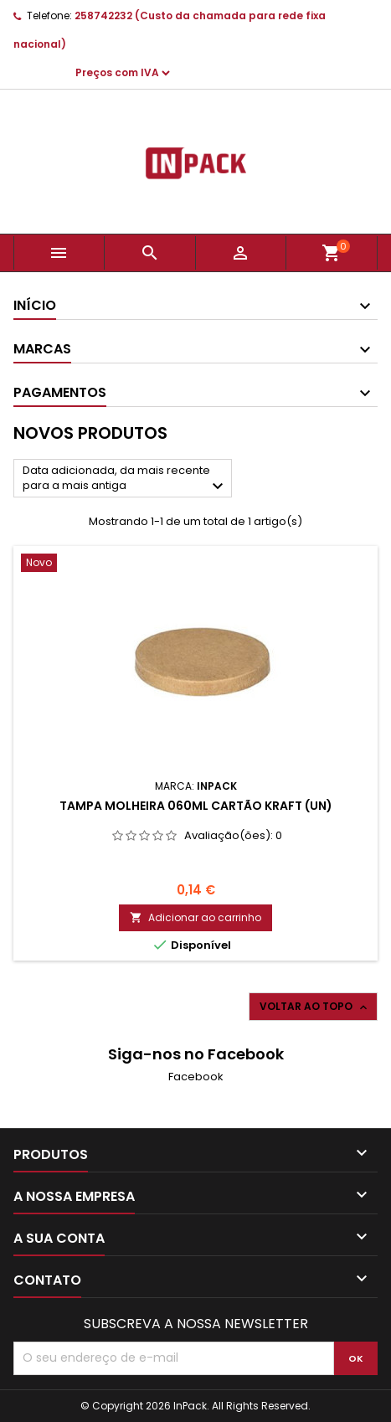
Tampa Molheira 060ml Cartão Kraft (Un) (195, 805)
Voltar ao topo (315, 1006)
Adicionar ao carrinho (195, 917)
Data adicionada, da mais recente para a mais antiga (125, 479)
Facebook (196, 1077)
